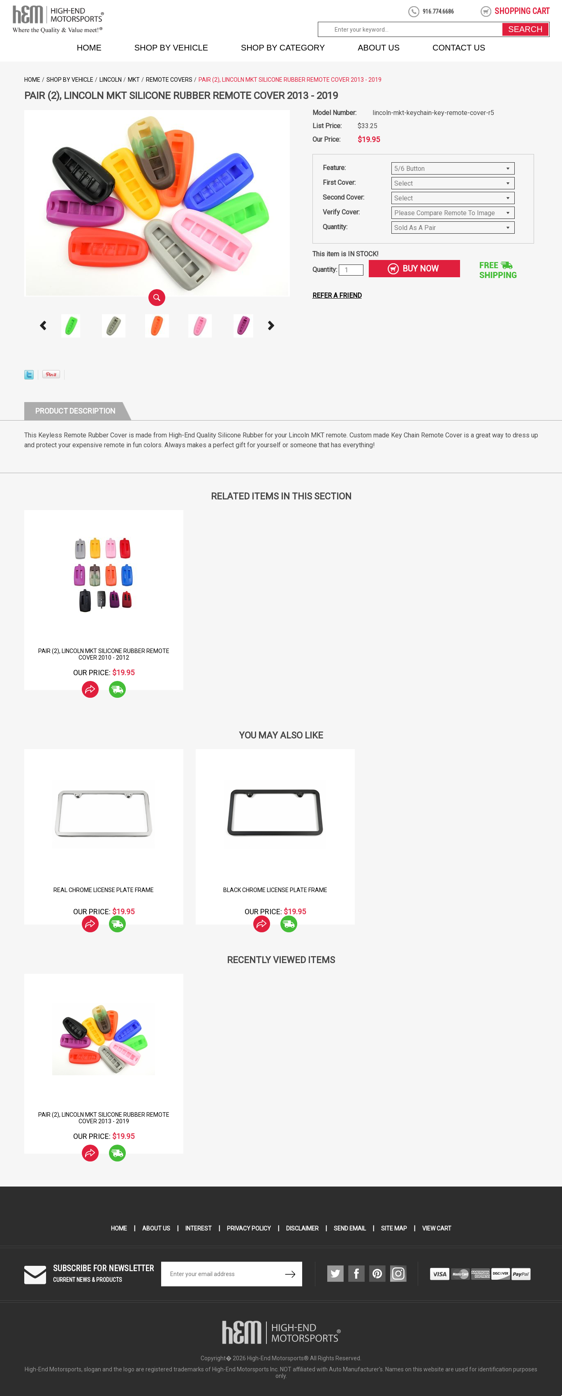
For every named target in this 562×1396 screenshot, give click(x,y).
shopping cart (522, 11)
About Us (379, 47)
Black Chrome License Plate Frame (275, 890)
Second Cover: (343, 197)
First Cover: (339, 182)
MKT (134, 79)
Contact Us (458, 47)
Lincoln (110, 79)
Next (271, 326)
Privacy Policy (249, 1228)
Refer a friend (337, 295)
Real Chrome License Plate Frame (103, 890)
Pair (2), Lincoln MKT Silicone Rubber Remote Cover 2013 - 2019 (103, 1118)
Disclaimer (302, 1228)
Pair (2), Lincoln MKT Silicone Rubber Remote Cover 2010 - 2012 (103, 654)
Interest (198, 1228)
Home (89, 47)
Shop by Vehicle (171, 47)
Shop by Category (283, 47)
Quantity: (335, 227)
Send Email (350, 1228)
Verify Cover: (341, 212)
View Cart (436, 1228)
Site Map (394, 1228)
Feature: (334, 168)
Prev (43, 326)
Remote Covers (169, 79)
